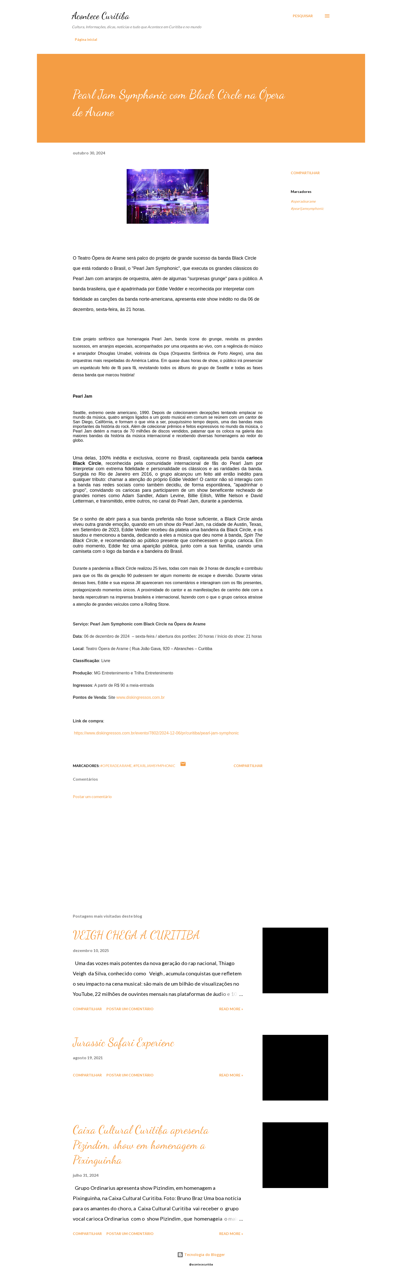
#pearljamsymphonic (307, 208)
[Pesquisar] (303, 16)
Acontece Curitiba (100, 15)
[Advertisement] (159, 850)
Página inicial (86, 39)
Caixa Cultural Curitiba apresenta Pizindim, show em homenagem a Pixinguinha (141, 1144)
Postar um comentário (92, 796)
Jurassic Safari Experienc (123, 1042)
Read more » (231, 1009)
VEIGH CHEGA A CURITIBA (136, 935)
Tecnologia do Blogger (201, 1254)
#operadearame (303, 201)
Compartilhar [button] (305, 173)
